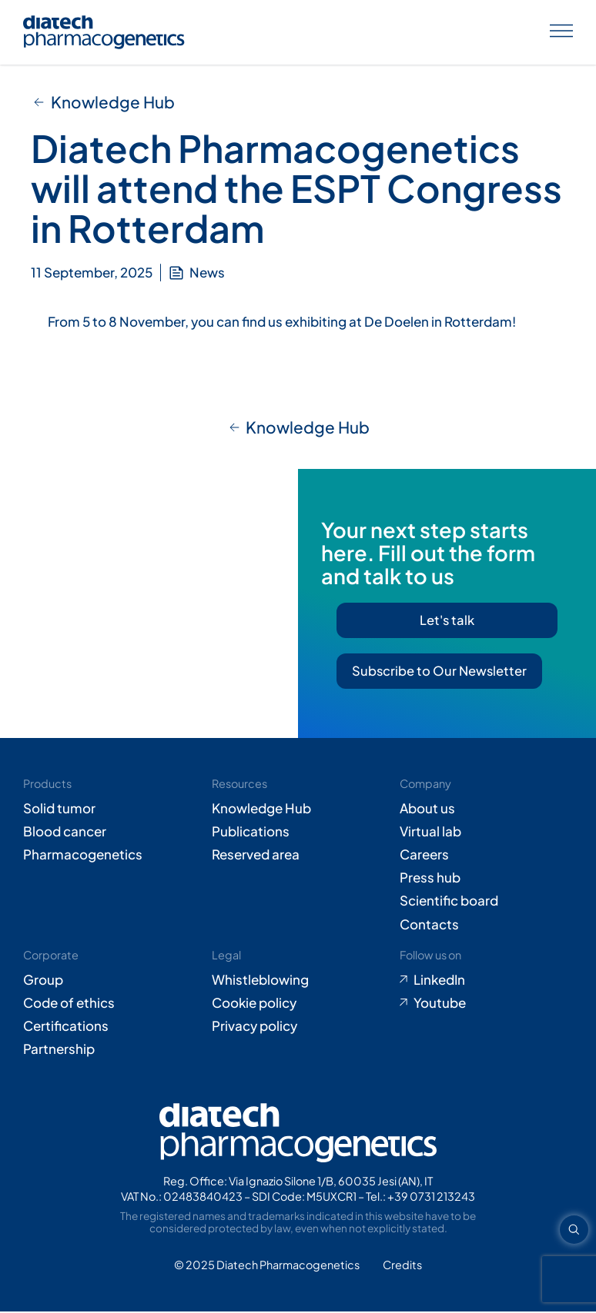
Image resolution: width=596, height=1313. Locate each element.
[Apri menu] (561, 32)
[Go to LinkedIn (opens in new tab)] (486, 980)
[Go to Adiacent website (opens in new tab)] (402, 1267)
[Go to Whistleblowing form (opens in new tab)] (298, 980)
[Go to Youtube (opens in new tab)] (486, 1004)
